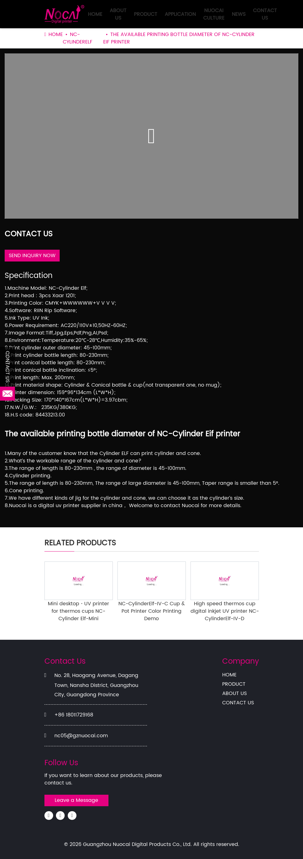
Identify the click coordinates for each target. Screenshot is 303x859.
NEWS (239, 14)
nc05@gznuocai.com (81, 736)
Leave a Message (76, 800)
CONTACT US (265, 14)
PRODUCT (145, 14)
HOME (95, 14)
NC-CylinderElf (77, 38)
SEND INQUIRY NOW (32, 256)
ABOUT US (118, 14)
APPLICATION (180, 14)
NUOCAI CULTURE (213, 14)
